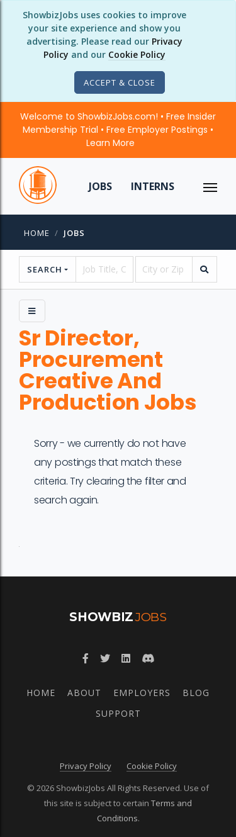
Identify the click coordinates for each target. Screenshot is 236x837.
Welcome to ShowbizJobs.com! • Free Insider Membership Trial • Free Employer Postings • (118, 129)
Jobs (100, 186)
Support (118, 713)
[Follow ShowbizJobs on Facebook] (85, 658)
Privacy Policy (85, 766)
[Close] (119, 82)
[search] (204, 269)
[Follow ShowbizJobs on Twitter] (105, 658)
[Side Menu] (32, 311)
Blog (196, 693)
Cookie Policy (137, 54)
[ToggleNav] (210, 186)
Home (37, 233)
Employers (142, 693)
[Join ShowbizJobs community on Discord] (148, 658)
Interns (152, 186)
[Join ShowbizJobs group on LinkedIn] (125, 658)
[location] (164, 269)
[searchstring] (104, 269)
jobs (74, 233)
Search (44, 269)
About (84, 693)
